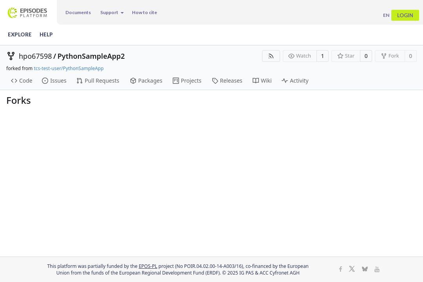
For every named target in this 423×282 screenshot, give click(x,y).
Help (46, 34)
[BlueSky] (365, 269)
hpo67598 (35, 56)
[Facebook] (340, 269)
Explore (20, 34)
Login (405, 15)
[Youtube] (377, 269)
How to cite (144, 12)
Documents (78, 12)
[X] (352, 269)
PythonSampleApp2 (91, 56)
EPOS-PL (148, 266)
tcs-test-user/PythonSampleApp (68, 68)
